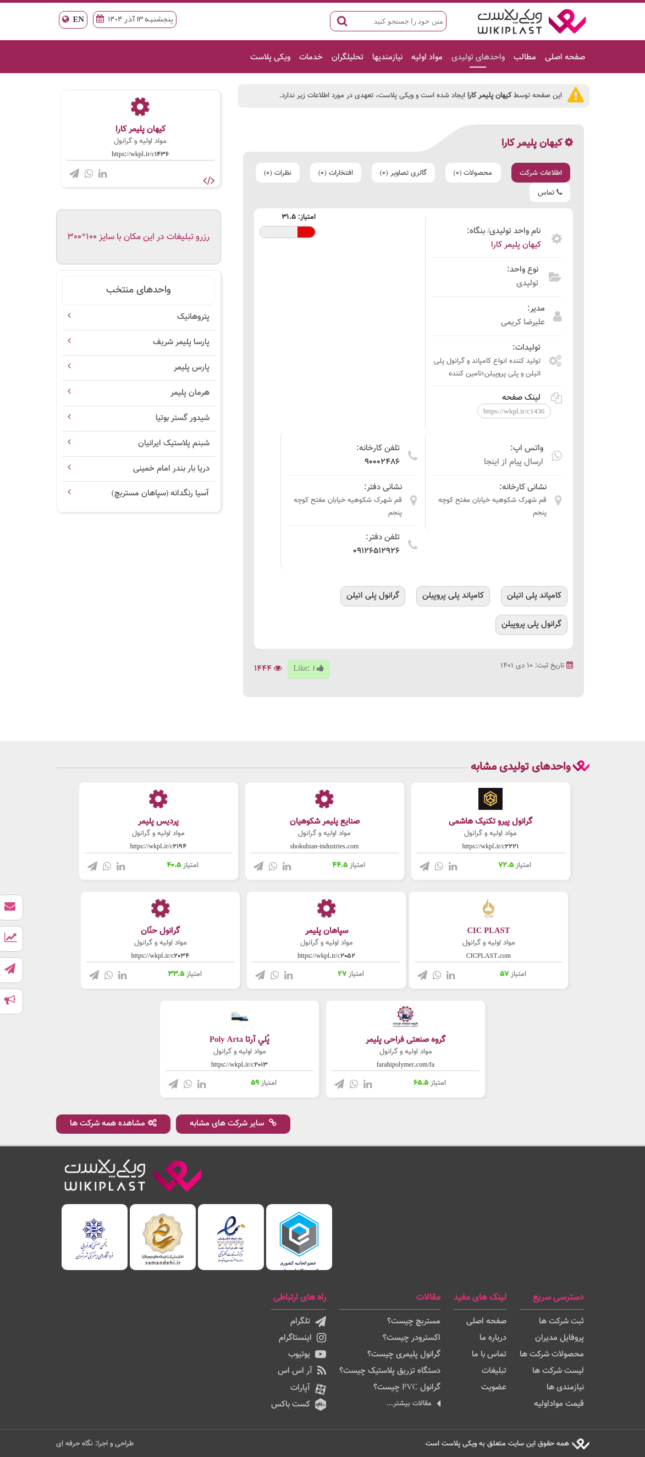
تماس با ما (489, 1354)
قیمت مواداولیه (559, 1404)
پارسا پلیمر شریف (181, 342)
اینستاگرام (302, 1338)
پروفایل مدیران (559, 1338)
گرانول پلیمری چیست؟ (403, 1354)
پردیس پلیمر (158, 821)
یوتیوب (307, 1354)
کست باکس (298, 1404)
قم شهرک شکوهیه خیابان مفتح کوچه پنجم (492, 506)
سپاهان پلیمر (326, 931)
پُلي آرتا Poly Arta (239, 1040)
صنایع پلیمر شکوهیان (325, 821)
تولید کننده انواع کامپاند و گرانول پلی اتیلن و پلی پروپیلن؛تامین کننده (487, 367)
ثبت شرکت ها (561, 1321)
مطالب (525, 57)
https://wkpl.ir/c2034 (160, 956)
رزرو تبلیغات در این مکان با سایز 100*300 (138, 237)
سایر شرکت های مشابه (233, 1123)
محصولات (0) (473, 173)
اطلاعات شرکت (541, 173)
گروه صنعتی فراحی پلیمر (405, 1040)
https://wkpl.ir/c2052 (326, 956)
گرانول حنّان (160, 931)
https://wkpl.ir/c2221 (490, 847)
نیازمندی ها (565, 1387)
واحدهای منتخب (138, 290)
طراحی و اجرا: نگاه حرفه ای (95, 1443)
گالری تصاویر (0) (403, 173)
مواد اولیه (427, 57)
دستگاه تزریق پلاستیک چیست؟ (389, 1371)
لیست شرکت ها (558, 1371)
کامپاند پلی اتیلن (534, 595)
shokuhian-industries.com (324, 847)
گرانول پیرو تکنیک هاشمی (490, 821)
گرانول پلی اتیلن (372, 595)
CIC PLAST (488, 931)
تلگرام (308, 1321)
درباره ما (492, 1338)
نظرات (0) (277, 173)
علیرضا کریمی (523, 322)
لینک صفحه (532, 397)
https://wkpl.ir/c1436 (140, 154)
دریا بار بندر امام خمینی (171, 468)
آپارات (308, 1388)
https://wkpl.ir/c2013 (239, 1065)
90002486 (382, 462)
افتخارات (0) (335, 173)
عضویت (493, 1387)
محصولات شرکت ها (552, 1354)
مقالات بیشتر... (413, 1403)
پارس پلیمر (192, 367)
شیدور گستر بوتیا (183, 418)
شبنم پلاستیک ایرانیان (174, 443)
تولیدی (527, 283)
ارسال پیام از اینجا (513, 462)
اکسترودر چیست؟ (411, 1338)
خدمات (311, 57)
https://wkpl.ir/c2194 (158, 847)
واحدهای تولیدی (478, 57)
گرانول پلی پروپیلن (531, 624)
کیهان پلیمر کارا (516, 245)
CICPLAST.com (488, 956)
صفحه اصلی (565, 57)
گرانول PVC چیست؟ (406, 1387)
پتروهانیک (193, 317)
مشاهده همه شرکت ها (113, 1123)
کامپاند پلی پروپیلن (453, 595)
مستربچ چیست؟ (413, 1321)
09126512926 (376, 551)
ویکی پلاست (270, 57)
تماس (550, 192)
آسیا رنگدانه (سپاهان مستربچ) (161, 493)
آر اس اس (302, 1371)
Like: (309, 669)
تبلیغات (494, 1371)
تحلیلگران (347, 57)
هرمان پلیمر (190, 393)
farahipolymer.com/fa (405, 1065)
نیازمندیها (387, 57)
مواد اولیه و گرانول (140, 141)
